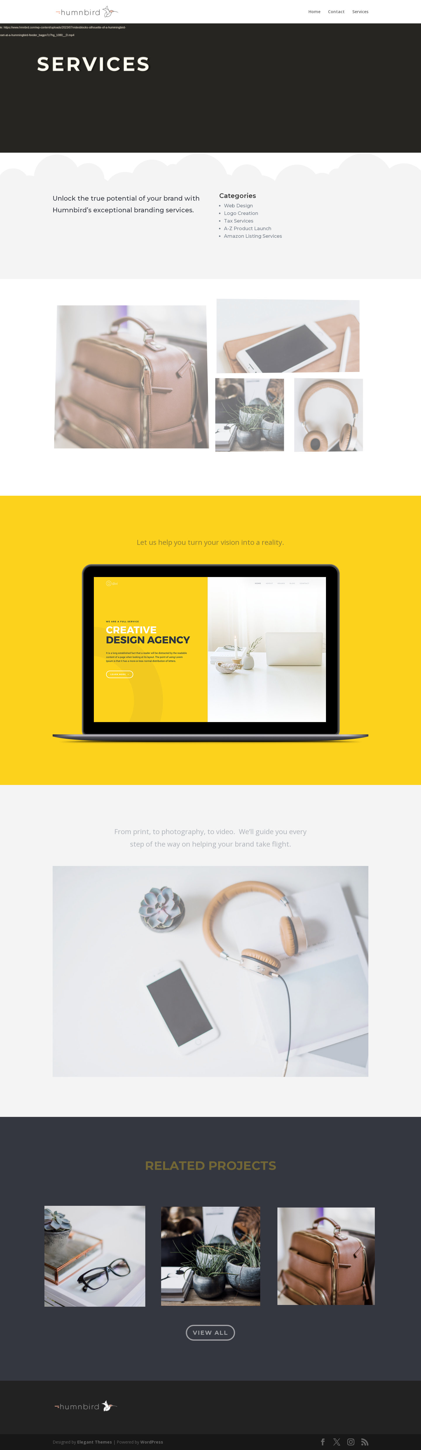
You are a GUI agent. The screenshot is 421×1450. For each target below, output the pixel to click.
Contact (336, 12)
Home (314, 12)
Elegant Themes (94, 1442)
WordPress (151, 1442)
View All (210, 1332)
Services (360, 12)
